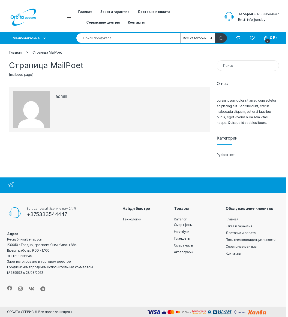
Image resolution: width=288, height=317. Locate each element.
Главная (85, 12)
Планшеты (182, 238)
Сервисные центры (103, 22)
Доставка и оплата (154, 12)
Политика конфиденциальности (251, 240)
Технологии (132, 219)
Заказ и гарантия (114, 12)
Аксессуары (183, 252)
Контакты (136, 22)
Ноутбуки (181, 232)
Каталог (180, 219)
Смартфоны (183, 225)
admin (61, 96)
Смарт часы (183, 245)
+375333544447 (266, 14)
